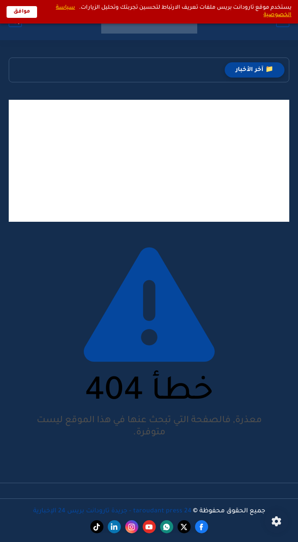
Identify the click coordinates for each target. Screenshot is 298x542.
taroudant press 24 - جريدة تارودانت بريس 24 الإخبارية (112, 511)
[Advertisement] (149, 161)
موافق (22, 12)
